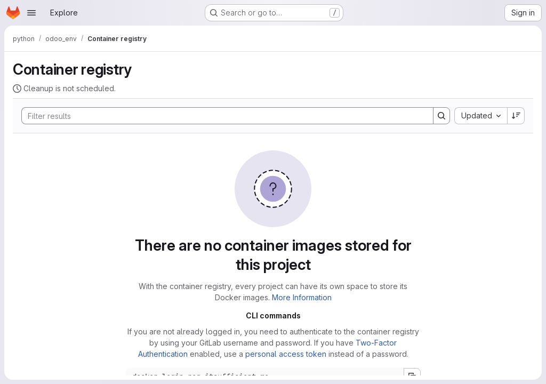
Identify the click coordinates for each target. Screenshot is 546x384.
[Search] (222, 115)
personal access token (285, 353)
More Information (302, 297)
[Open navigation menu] (31, 12)
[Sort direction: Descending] (516, 115)
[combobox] (480, 115)
